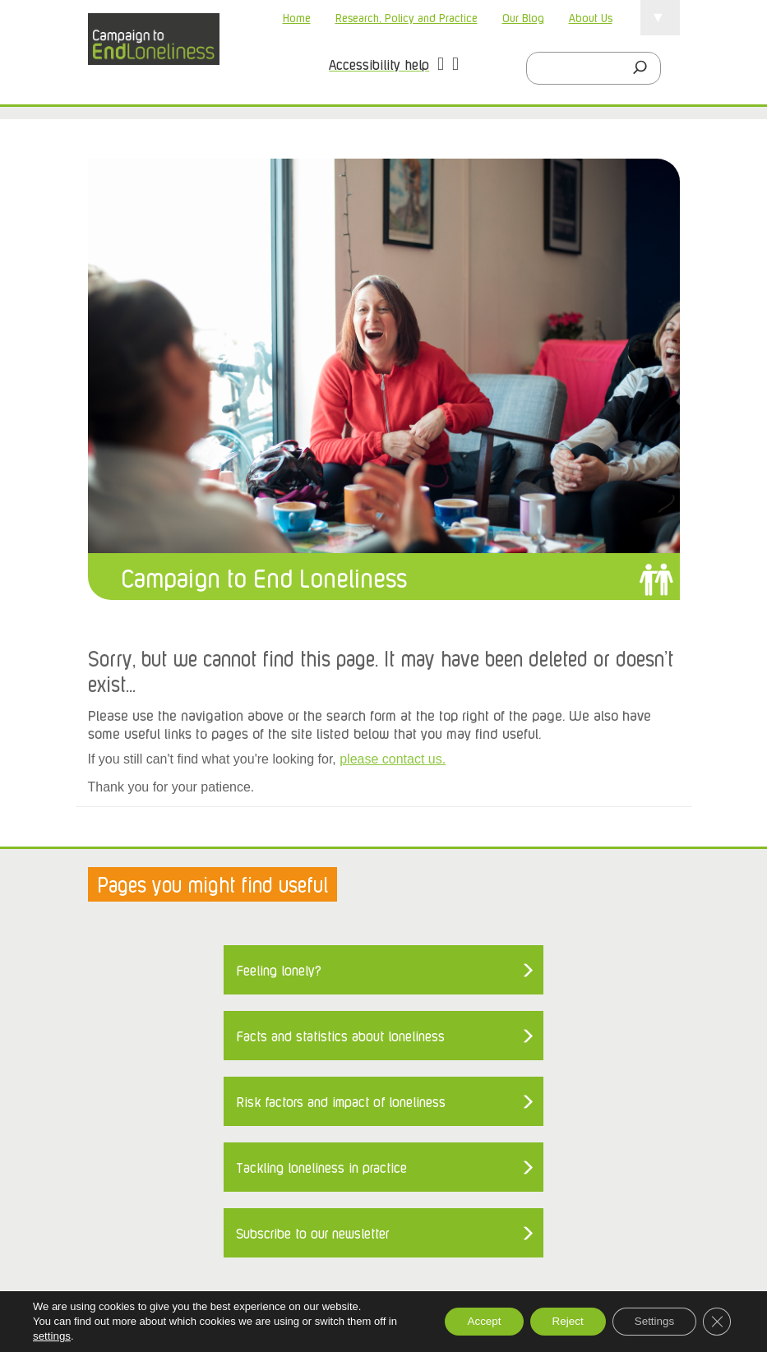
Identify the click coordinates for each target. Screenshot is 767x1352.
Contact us (121, 1131)
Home (297, 17)
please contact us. (393, 759)
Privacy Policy (462, 1131)
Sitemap (114, 1155)
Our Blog (523, 17)
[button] (440, 66)
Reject (556, 1321)
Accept (466, 1321)
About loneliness (210, 1131)
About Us (590, 17)
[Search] (644, 68)
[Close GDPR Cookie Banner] (716, 1321)
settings (51, 1336)
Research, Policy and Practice (406, 17)
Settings (649, 1321)
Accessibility (374, 1131)
